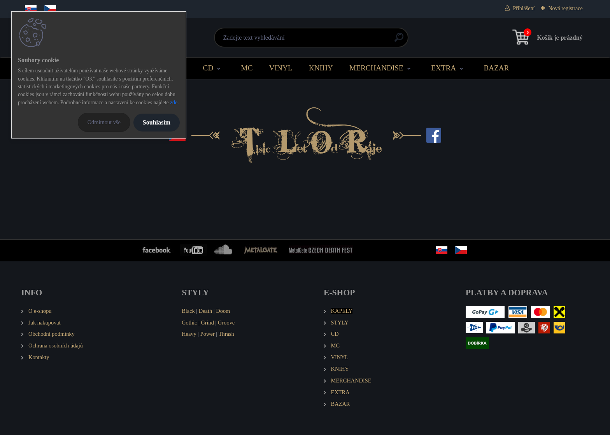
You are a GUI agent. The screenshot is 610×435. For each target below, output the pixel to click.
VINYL (281, 68)
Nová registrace (565, 8)
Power (207, 334)
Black (188, 311)
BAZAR (496, 68)
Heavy (189, 334)
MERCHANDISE (376, 68)
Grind (207, 322)
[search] (398, 40)
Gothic (189, 322)
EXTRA (443, 68)
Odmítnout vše (104, 122)
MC (247, 68)
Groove (226, 322)
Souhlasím (156, 122)
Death (205, 311)
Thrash (226, 334)
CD (208, 68)
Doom (223, 311)
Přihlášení (524, 8)
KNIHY (321, 68)
